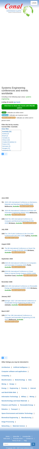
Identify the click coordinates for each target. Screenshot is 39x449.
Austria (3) (5, 133)
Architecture (6, 367)
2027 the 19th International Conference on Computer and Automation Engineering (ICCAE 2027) (20, 317)
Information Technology (10, 396)
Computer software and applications (14, 371)
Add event (6, 438)
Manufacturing (26, 417)
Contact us (29, 438)
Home (7, 436)
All (6, 154)
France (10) (6, 144)
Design (11, 384)
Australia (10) (6, 131)
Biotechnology (20, 380)
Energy (4, 388)
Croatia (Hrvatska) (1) (9, 142)
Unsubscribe (26, 436)
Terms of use (16, 440)
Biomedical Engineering (10, 417)
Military (23, 396)
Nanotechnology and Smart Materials (14, 401)
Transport (14, 409)
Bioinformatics (7, 380)
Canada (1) (5, 138)
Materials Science (19, 426)
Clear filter (5, 129)
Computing (5, 375)
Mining (32, 396)
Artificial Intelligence (20, 367)
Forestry (24, 388)
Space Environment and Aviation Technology (17, 413)
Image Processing (8, 422)
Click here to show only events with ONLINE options (19, 107)
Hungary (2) (6, 148)
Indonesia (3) (6, 150)
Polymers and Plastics (9, 405)
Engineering (14, 388)
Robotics (5, 409)
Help (25, 440)
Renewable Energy (26, 405)
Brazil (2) (5, 136)
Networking (5, 426)
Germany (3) (6, 146)
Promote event (18, 438)
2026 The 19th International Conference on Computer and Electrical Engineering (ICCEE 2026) (19, 221)
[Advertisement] (10, 54)
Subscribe (16, 436)
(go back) (17, 102)
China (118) (6, 140)
